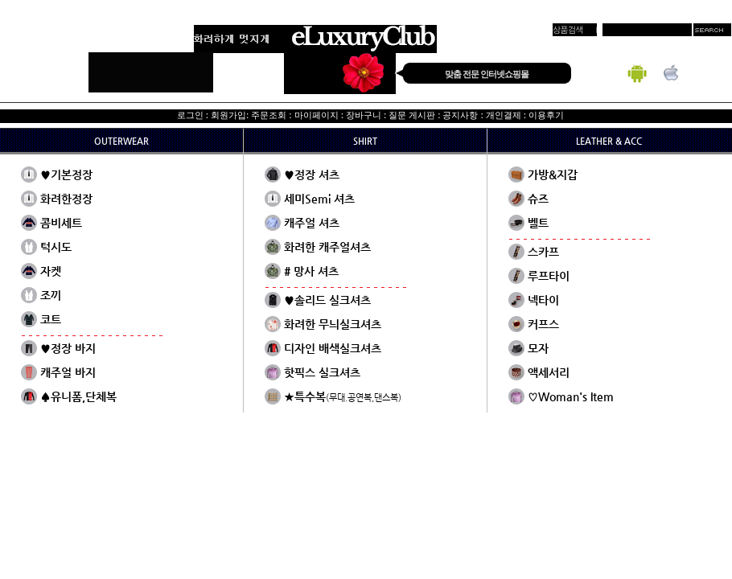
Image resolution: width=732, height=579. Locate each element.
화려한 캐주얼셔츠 (327, 246)
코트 (50, 319)
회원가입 (228, 115)
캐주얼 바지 (68, 372)
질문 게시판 (412, 115)
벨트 (538, 222)
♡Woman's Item (571, 396)
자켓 (50, 271)
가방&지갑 (553, 174)
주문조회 (268, 115)
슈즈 (538, 198)
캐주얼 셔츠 (311, 222)
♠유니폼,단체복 (78, 396)
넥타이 (543, 300)
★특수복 (342, 396)
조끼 (50, 295)
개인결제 (503, 115)
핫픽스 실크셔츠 (322, 372)
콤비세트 (61, 222)
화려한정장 (66, 198)
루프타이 (549, 275)
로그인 (190, 115)
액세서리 (549, 372)
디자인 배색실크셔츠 (332, 348)
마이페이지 (316, 115)
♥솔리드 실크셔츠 (327, 300)
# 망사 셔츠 (311, 271)
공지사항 (460, 115)
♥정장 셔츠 (311, 174)
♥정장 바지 (68, 348)
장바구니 (363, 115)
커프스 (543, 324)
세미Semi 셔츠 (319, 198)
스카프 (543, 251)
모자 (538, 348)
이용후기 (546, 115)
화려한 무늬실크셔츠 (332, 324)
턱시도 (56, 246)
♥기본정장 (66, 174)
